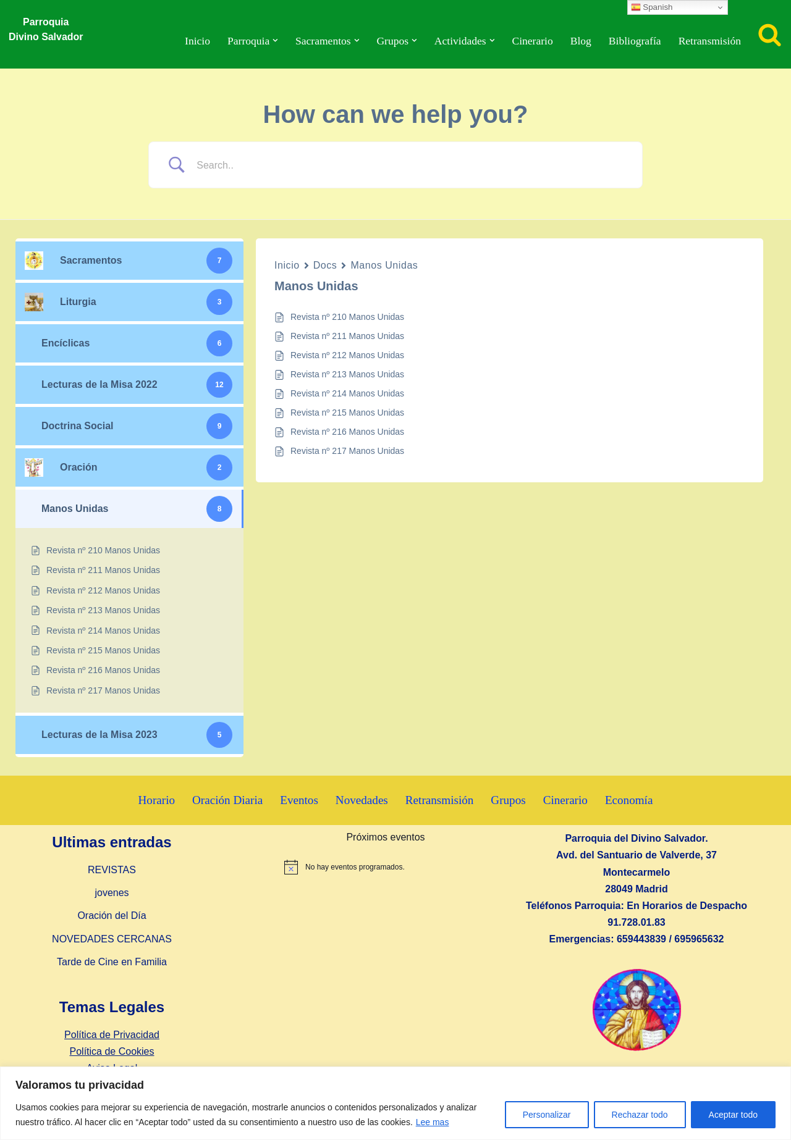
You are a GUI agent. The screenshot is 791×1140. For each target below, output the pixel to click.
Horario (156, 800)
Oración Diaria (227, 800)
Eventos (299, 800)
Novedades (362, 800)
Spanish (652, 7)
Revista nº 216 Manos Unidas (347, 432)
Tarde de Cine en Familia (112, 962)
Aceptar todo (733, 1115)
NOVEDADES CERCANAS (112, 939)
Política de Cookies (112, 1051)
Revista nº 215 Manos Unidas (347, 412)
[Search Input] (411, 165)
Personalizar (547, 1115)
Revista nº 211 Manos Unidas (347, 336)
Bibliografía (634, 41)
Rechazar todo (640, 1115)
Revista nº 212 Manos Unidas (347, 355)
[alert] (385, 867)
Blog (580, 41)
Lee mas (432, 1122)
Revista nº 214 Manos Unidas (347, 393)
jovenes (112, 893)
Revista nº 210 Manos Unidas (347, 317)
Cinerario (532, 41)
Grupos (509, 800)
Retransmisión (709, 41)
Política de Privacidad (111, 1034)
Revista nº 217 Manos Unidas (347, 451)
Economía (630, 800)
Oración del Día (111, 916)
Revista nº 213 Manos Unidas (347, 374)
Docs (325, 265)
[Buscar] (770, 34)
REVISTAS (112, 870)
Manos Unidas (384, 265)
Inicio (196, 41)
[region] (395, 1103)
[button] (274, 40)
